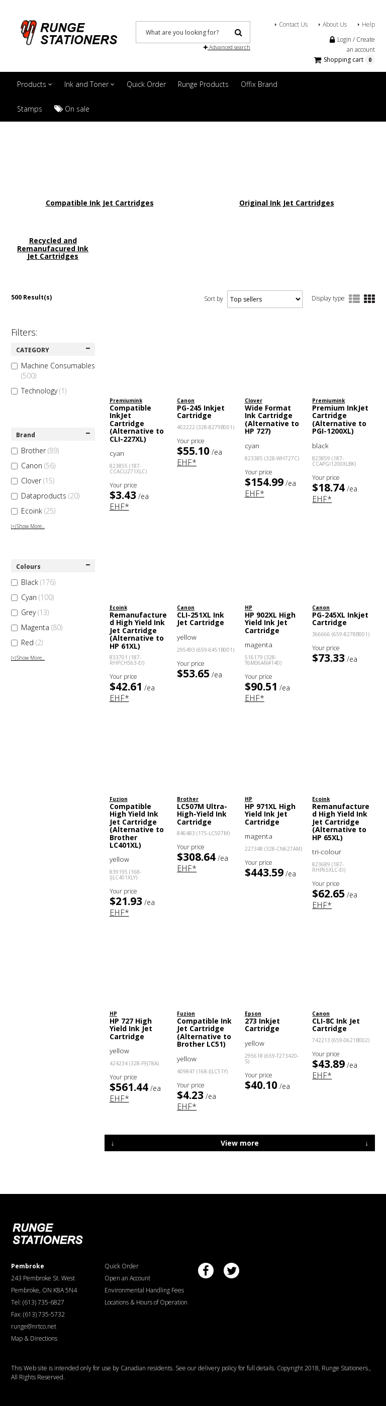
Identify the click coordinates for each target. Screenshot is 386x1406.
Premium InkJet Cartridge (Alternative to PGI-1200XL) (340, 419)
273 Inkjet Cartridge (262, 1024)
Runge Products (203, 84)
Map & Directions (34, 1338)
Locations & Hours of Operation (146, 1302)
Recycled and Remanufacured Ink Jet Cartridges (52, 248)
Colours (53, 566)
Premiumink (126, 400)
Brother (35, 450)
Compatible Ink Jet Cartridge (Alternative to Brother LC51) (204, 1032)
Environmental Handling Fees (144, 1290)
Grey (30, 612)
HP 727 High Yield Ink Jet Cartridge (131, 1028)
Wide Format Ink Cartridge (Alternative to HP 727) (272, 419)
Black (33, 582)
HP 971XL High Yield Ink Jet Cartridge (270, 814)
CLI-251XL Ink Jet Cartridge (200, 618)
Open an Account (127, 1278)
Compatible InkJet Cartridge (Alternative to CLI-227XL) (137, 423)
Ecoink (33, 511)
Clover (32, 480)
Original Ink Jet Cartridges (286, 203)
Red (27, 642)
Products (34, 84)
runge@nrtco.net (33, 1326)
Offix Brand (259, 84)
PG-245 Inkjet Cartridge (201, 411)
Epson (253, 1013)
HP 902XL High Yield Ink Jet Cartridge (270, 622)
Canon (33, 465)
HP (248, 607)
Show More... (28, 526)
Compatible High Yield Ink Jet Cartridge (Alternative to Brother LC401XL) (137, 825)
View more (240, 1143)
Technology (38, 390)
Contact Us (293, 24)
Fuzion (119, 798)
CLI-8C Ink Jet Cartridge (336, 1024)
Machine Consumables (53, 370)
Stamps (29, 109)
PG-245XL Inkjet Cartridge (340, 618)
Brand (53, 435)
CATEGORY (53, 350)
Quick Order (146, 84)
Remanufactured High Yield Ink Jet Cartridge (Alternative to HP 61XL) (138, 630)
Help (368, 24)
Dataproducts (45, 495)
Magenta (36, 627)
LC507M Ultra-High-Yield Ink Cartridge (202, 814)
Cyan (32, 597)
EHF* (119, 506)
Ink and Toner (89, 84)
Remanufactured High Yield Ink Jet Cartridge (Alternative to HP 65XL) (340, 821)
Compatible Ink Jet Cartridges (100, 203)
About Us (335, 24)
